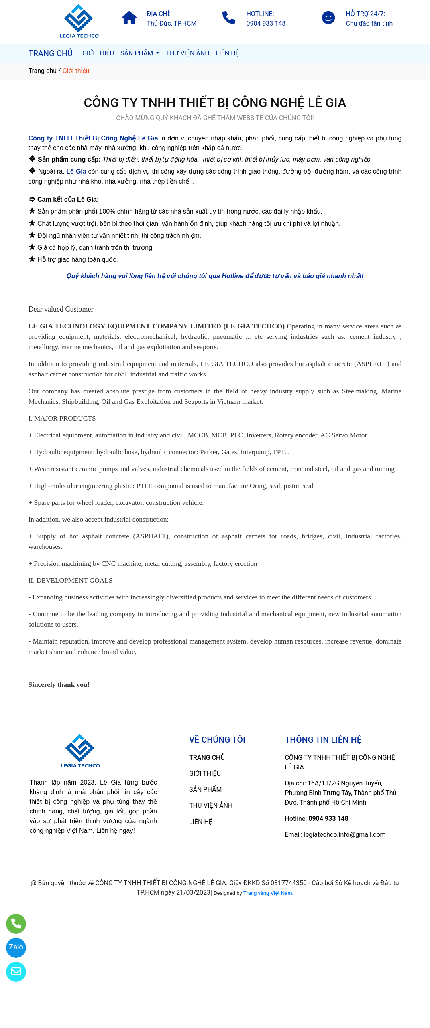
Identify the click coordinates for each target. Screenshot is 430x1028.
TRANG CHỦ (51, 53)
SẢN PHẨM (137, 53)
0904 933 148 (328, 818)
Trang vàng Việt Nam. (268, 893)
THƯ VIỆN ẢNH (187, 53)
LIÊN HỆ (227, 53)
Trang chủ (43, 71)
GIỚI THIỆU (98, 53)
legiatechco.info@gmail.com (345, 834)
